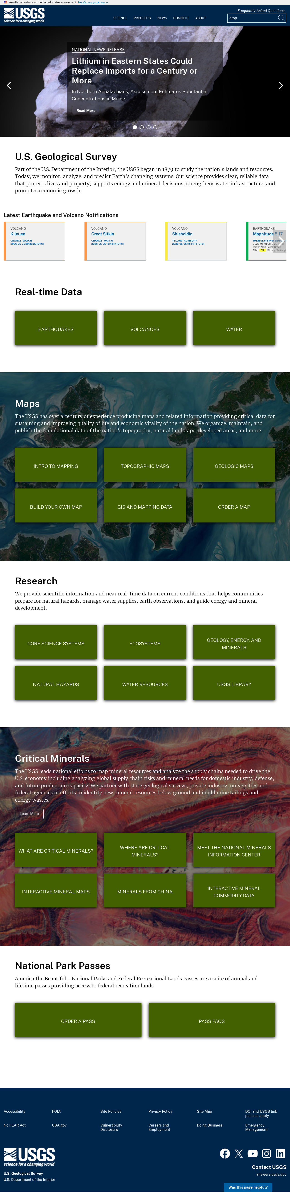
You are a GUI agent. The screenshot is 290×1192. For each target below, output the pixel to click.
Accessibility (14, 1112)
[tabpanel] (145, 81)
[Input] (256, 18)
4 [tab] (155, 127)
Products (142, 18)
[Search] (281, 18)
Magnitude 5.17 (268, 234)
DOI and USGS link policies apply (261, 1114)
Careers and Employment (159, 1127)
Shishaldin (182, 234)
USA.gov (59, 1125)
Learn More (29, 814)
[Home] (24, 22)
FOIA (56, 1112)
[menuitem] (120, 15)
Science (120, 18)
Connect (181, 18)
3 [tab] (148, 127)
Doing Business (210, 1125)
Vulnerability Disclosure (111, 1127)
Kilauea (17, 234)
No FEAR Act (15, 1125)
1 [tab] (135, 127)
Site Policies (110, 1112)
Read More (86, 111)
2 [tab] (142, 127)
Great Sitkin (102, 234)
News (162, 18)
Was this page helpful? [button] (248, 1187)
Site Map (204, 1112)
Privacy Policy (160, 1112)
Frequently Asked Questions (261, 11)
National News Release (98, 49)
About (200, 18)
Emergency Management (256, 1127)
